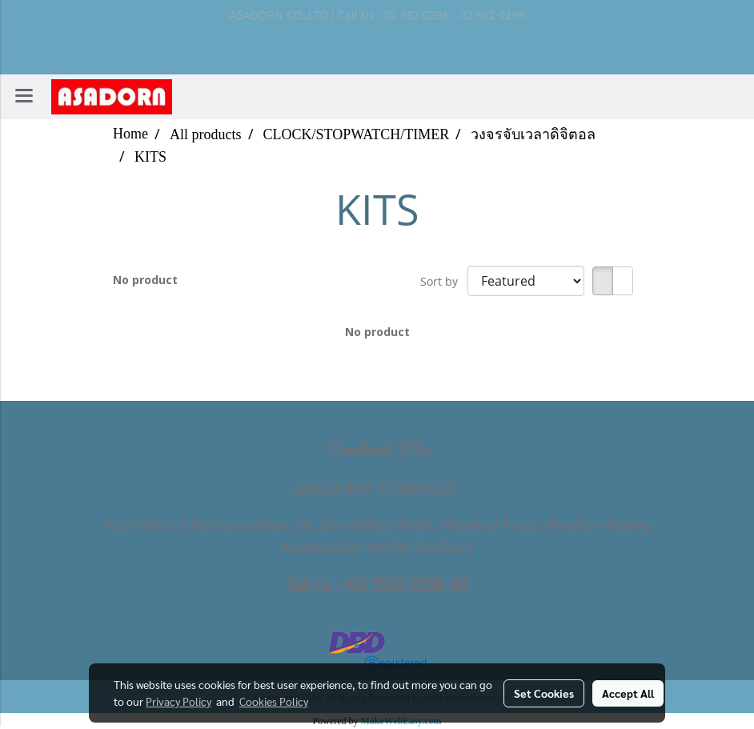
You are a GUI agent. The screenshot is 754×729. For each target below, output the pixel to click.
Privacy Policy (178, 701)
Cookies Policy (273, 701)
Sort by (443, 281)
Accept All (628, 693)
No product (145, 279)
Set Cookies (544, 693)
